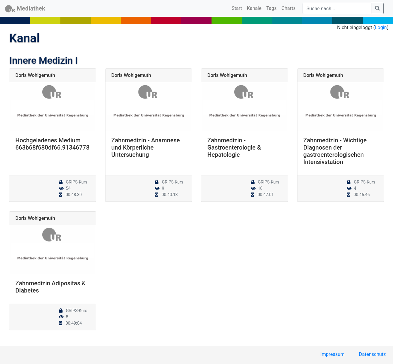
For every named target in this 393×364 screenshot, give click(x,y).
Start (238, 8)
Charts (289, 8)
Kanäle (254, 8)
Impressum (332, 354)
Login (381, 27)
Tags (271, 8)
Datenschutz (372, 354)
